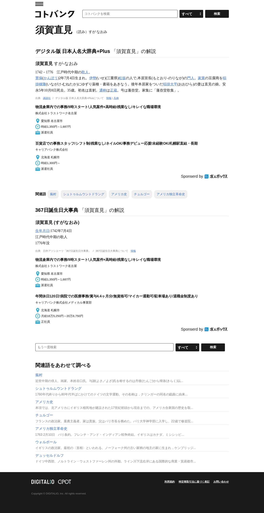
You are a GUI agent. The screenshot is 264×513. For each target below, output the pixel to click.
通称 (102, 90)
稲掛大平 (170, 84)
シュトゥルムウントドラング (83, 194)
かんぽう (51, 78)
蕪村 (53, 194)
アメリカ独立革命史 (171, 194)
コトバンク (54, 14)
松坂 (122, 78)
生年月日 (42, 231)
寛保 (38, 78)
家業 (201, 78)
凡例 (116, 98)
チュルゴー (142, 194)
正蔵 (113, 90)
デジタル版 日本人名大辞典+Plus (72, 51)
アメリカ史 (119, 194)
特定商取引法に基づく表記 (194, 481)
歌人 (85, 72)
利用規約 (169, 481)
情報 (108, 98)
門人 (190, 78)
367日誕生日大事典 (56, 210)
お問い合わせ (221, 481)
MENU (39, 4)
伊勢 (92, 78)
